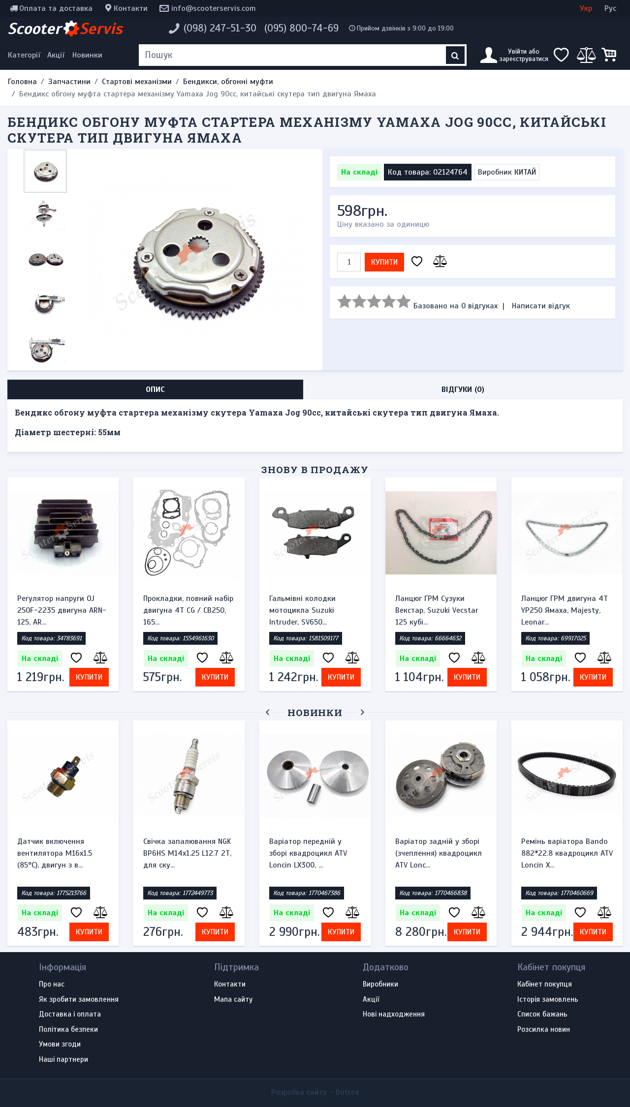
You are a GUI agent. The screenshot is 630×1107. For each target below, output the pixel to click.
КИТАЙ (525, 172)
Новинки (87, 55)
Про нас (51, 984)
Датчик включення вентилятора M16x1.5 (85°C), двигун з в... (54, 853)
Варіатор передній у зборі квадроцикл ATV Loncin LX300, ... (308, 853)
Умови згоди (60, 1044)
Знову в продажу (315, 469)
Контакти (131, 8)
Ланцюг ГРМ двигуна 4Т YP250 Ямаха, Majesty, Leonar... (564, 610)
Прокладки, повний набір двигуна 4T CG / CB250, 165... (188, 610)
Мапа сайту (233, 1000)
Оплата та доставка (56, 8)
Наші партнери (63, 1060)
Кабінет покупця (544, 984)
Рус (610, 8)
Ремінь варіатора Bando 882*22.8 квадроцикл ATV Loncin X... (567, 853)
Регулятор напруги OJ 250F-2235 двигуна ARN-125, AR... (61, 610)
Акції (55, 55)
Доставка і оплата (70, 1014)
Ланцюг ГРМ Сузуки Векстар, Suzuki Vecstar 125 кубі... (436, 610)
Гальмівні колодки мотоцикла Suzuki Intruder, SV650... (302, 610)
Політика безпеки (68, 1030)
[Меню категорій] (25, 55)
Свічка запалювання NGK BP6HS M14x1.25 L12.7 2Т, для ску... (187, 853)
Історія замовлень (547, 1000)
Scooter (65, 28)
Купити (384, 262)
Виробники (380, 984)
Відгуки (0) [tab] (462, 389)
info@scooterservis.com (213, 8)
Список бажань (542, 1014)
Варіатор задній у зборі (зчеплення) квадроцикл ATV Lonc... (438, 853)
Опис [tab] (155, 389)
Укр (586, 8)
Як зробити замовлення (79, 1000)
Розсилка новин (543, 1030)
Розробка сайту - (315, 1092)
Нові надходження (394, 1014)
